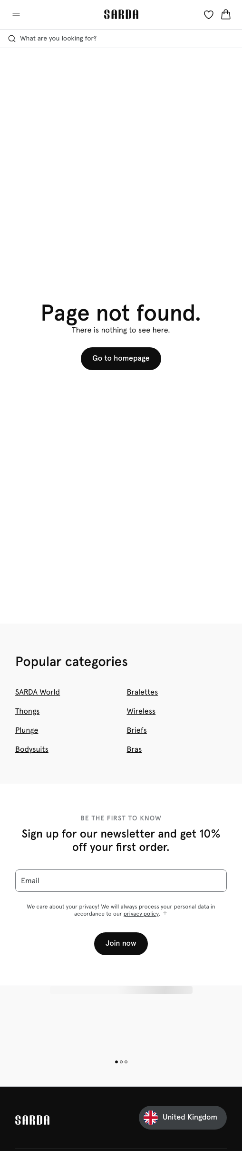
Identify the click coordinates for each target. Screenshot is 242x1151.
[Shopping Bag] (225, 14)
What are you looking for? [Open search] (52, 38)
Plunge (26, 730)
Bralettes (142, 692)
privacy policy (141, 913)
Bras (134, 749)
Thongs (27, 711)
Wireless (141, 711)
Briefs (137, 730)
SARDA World (37, 692)
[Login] (208, 14)
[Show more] (165, 913)
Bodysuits (31, 749)
